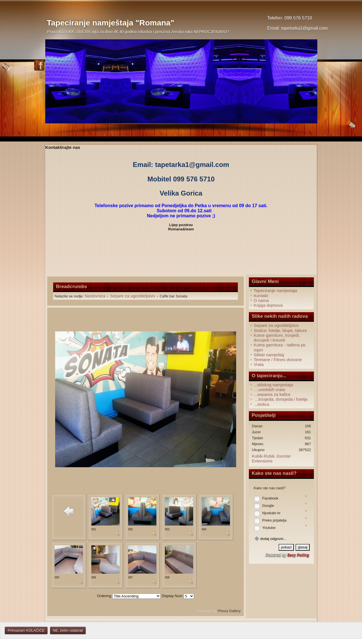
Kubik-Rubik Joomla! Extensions (271, 458)
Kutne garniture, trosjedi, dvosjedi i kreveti (277, 337)
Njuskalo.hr (271, 513)
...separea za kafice (272, 394)
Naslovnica (95, 295)
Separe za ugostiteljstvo (132, 295)
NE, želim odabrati (68, 630)
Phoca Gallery (229, 611)
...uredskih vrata (269, 389)
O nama (261, 300)
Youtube (268, 528)
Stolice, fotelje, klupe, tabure (280, 330)
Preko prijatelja (274, 520)
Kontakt (261, 295)
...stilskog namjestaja (273, 384)
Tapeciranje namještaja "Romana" (110, 22)
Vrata (259, 364)
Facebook (270, 498)
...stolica (261, 404)
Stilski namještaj (269, 354)
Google (268, 505)
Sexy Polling (298, 555)
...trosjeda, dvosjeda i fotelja (280, 399)
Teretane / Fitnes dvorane (278, 359)
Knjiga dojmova (268, 305)
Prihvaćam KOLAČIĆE (26, 630)
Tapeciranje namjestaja (275, 290)
